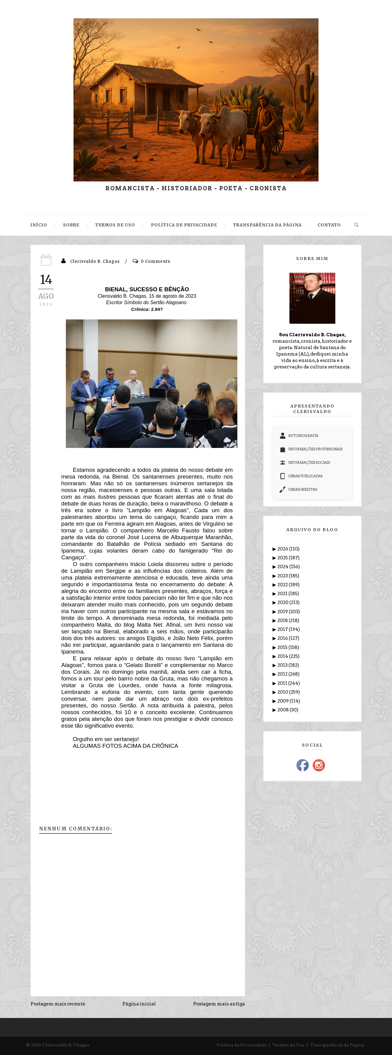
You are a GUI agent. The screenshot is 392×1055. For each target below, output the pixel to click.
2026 (283, 549)
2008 (283, 710)
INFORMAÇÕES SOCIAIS (305, 463)
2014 (283, 656)
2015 (282, 647)
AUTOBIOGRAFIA (299, 436)
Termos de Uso (288, 1044)
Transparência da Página (337, 1044)
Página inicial (139, 1004)
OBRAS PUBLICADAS (301, 476)
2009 (283, 701)
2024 (283, 566)
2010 (283, 692)
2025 (283, 558)
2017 (283, 629)
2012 (282, 674)
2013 (282, 665)
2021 (282, 593)
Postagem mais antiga (219, 1004)
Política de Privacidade (241, 1044)
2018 (283, 620)
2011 (282, 683)
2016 (283, 638)
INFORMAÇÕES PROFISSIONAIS (311, 449)
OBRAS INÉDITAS (298, 489)
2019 (283, 611)
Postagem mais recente (58, 1004)
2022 (283, 584)
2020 (283, 602)
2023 (283, 576)
